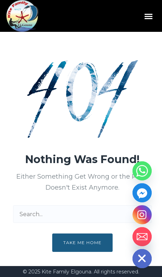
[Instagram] (142, 214)
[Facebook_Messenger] (142, 192)
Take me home (82, 242)
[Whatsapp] (142, 170)
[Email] (142, 236)
